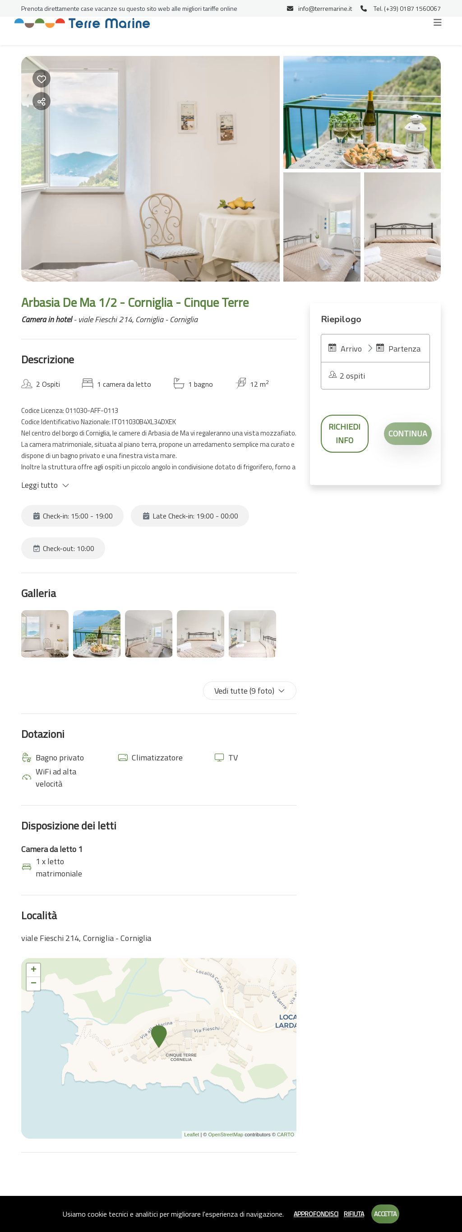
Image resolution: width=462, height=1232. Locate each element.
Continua (407, 433)
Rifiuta (354, 1213)
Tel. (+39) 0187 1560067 (400, 8)
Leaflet (191, 1134)
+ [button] (34, 970)
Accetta (385, 1213)
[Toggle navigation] (438, 22)
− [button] (34, 984)
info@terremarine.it (319, 8)
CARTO (285, 1134)
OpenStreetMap (225, 1134)
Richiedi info (344, 433)
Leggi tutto (45, 485)
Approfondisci (316, 1213)
